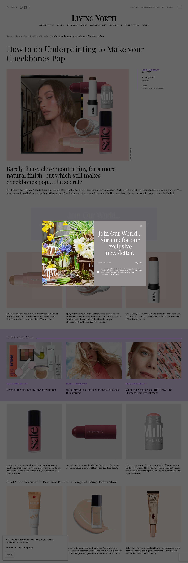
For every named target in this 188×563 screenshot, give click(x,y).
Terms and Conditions (123, 271)
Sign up (138, 262)
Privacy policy (106, 271)
